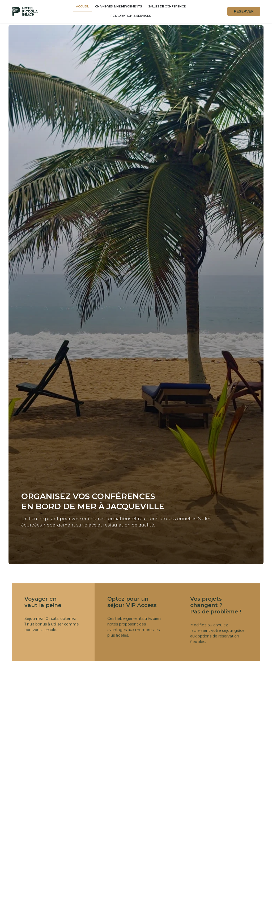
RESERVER (244, 11)
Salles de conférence (167, 6)
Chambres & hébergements (118, 6)
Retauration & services (130, 16)
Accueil (82, 6)
